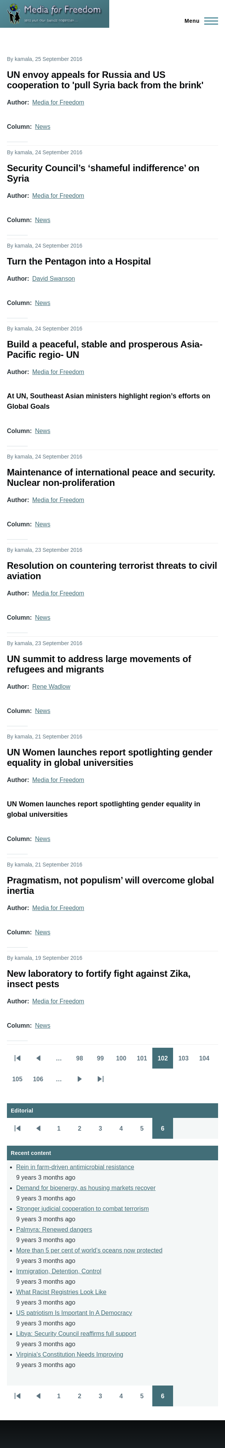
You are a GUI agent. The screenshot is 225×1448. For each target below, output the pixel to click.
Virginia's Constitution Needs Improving (69, 1354)
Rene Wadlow (51, 686)
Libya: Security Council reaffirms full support (76, 1333)
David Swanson (53, 278)
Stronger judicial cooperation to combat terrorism (82, 1208)
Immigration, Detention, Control (58, 1271)
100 (124, 1061)
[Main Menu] (199, 21)
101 (144, 1061)
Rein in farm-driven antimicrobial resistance (75, 1167)
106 (40, 1081)
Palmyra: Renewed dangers (54, 1229)
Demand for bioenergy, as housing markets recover (86, 1188)
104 (207, 1061)
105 (20, 1081)
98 (83, 1061)
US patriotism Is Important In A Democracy (74, 1313)
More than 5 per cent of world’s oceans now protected (89, 1250)
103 (186, 1061)
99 (104, 1061)
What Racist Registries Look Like (61, 1292)
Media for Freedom (58, 102)
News (42, 126)
